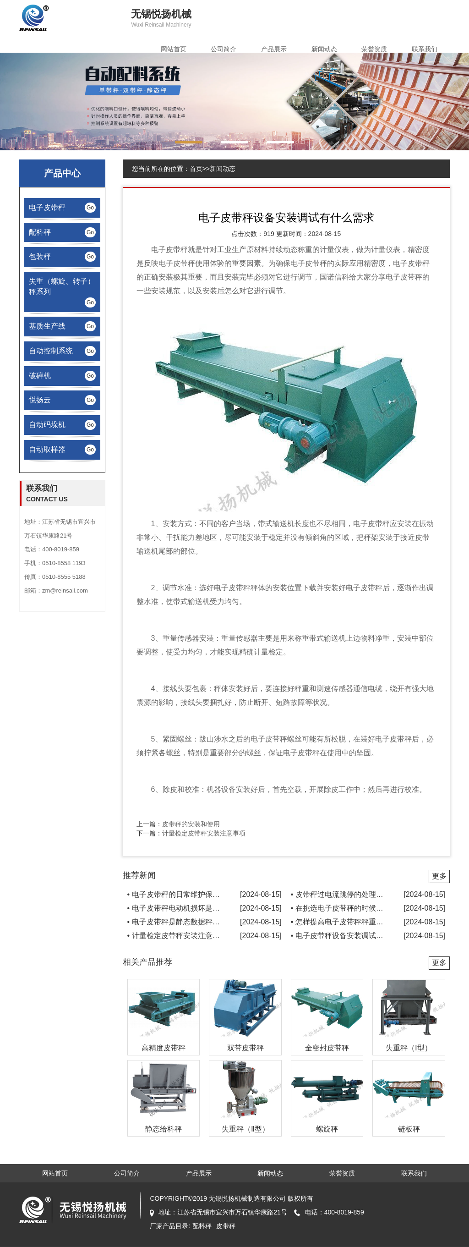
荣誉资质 (374, 49)
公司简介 (223, 49)
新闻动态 (324, 49)
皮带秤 (177, 249)
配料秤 (202, 1226)
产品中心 (62, 173)
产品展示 (274, 49)
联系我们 (424, 49)
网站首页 (173, 49)
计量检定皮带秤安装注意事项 (203, 833)
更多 (439, 876)
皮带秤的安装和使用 (191, 824)
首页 (196, 168)
